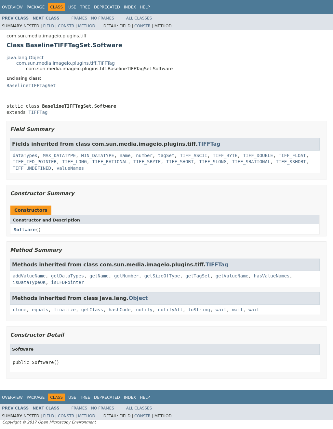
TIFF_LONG (74, 161)
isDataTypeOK (29, 282)
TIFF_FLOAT (292, 155)
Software (24, 229)
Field (48, 26)
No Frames (102, 18)
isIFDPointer (67, 282)
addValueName (29, 275)
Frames (79, 18)
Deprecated (107, 7)
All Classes (139, 18)
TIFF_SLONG (212, 161)
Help (145, 7)
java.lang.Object (25, 57)
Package (36, 7)
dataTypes (25, 155)
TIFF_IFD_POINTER (35, 161)
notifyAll (170, 309)
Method (86, 26)
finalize (64, 309)
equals (40, 309)
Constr (66, 26)
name (125, 155)
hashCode (119, 309)
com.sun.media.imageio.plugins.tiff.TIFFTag (65, 63)
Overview (12, 7)
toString (199, 309)
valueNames (70, 168)
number (144, 155)
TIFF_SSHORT (291, 161)
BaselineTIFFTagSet (31, 85)
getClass (92, 309)
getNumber (126, 275)
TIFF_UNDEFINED (32, 168)
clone (19, 309)
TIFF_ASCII (193, 155)
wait (221, 309)
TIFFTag (37, 112)
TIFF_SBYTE (147, 161)
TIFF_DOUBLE (258, 155)
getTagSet (197, 275)
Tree (85, 7)
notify (144, 309)
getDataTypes (67, 275)
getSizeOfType (162, 275)
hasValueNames (272, 275)
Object (138, 298)
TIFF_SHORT (179, 161)
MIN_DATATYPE (97, 155)
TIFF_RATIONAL (110, 161)
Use (72, 7)
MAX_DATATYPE (59, 155)
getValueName (232, 275)
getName (99, 275)
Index (130, 7)
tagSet (166, 155)
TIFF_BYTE (225, 155)
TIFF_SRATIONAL (251, 161)
